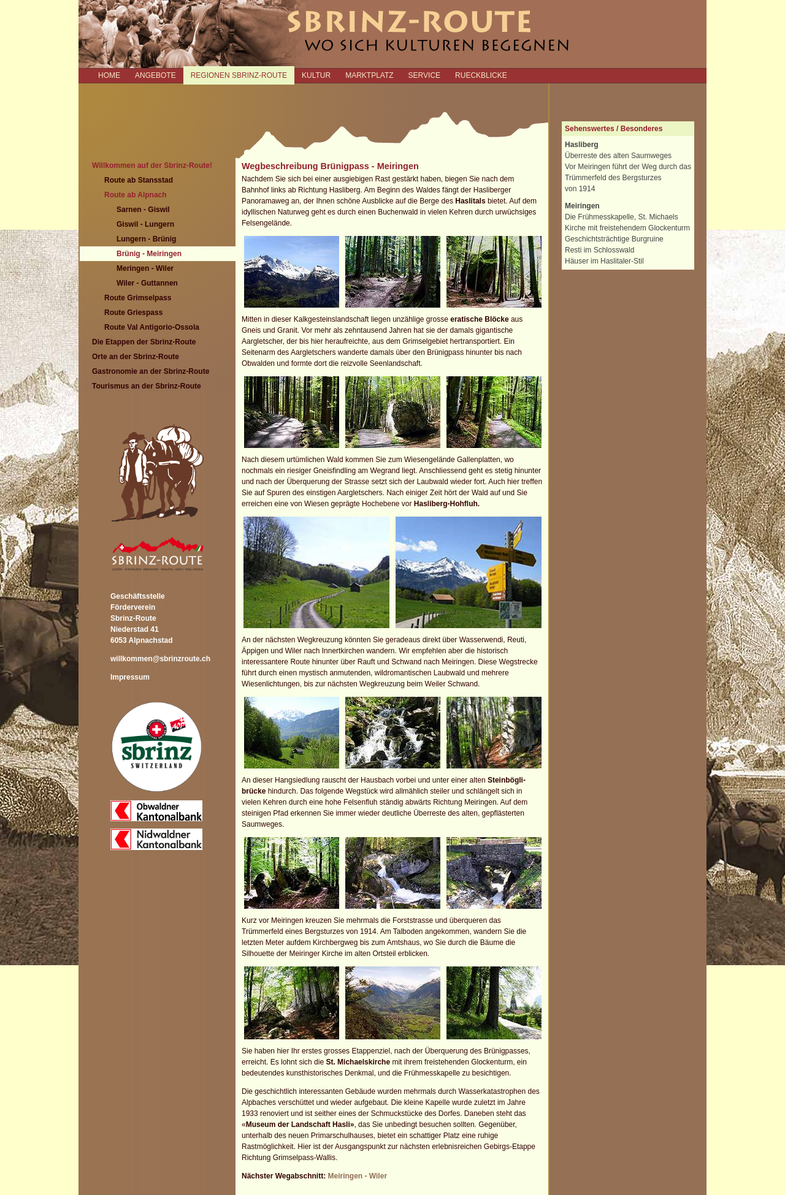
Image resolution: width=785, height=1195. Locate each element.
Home (109, 75)
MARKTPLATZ (369, 75)
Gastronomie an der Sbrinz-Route (150, 371)
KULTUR (316, 75)
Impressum (130, 677)
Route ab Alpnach (135, 195)
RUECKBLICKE (481, 75)
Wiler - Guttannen (147, 283)
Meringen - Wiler (145, 268)
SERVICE (424, 75)
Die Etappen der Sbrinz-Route (144, 342)
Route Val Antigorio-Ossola (151, 327)
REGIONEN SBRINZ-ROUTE (239, 75)
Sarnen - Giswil (143, 209)
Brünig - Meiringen (149, 253)
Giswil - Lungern (145, 224)
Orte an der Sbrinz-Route (135, 356)
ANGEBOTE (155, 75)
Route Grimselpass (137, 298)
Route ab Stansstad (138, 180)
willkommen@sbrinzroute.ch (160, 658)
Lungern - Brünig (146, 239)
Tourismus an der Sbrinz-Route (146, 386)
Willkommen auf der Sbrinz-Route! (152, 165)
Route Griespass (133, 312)
